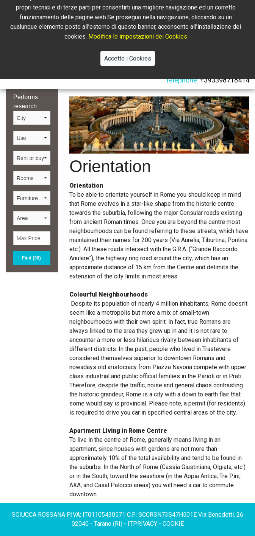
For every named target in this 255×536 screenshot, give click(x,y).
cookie (173, 523)
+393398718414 (224, 80)
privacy (146, 523)
